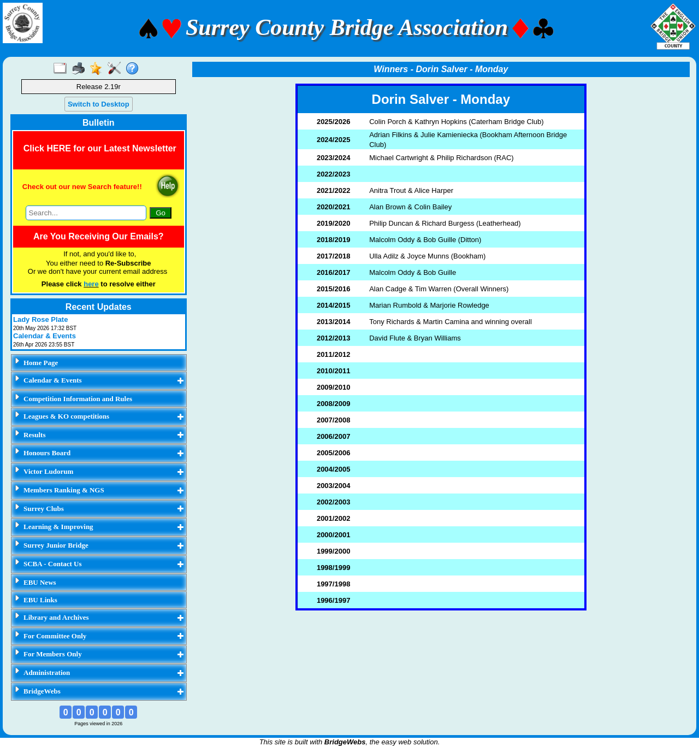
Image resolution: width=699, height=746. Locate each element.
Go (160, 213)
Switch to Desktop (98, 104)
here (91, 284)
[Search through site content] (86, 212)
